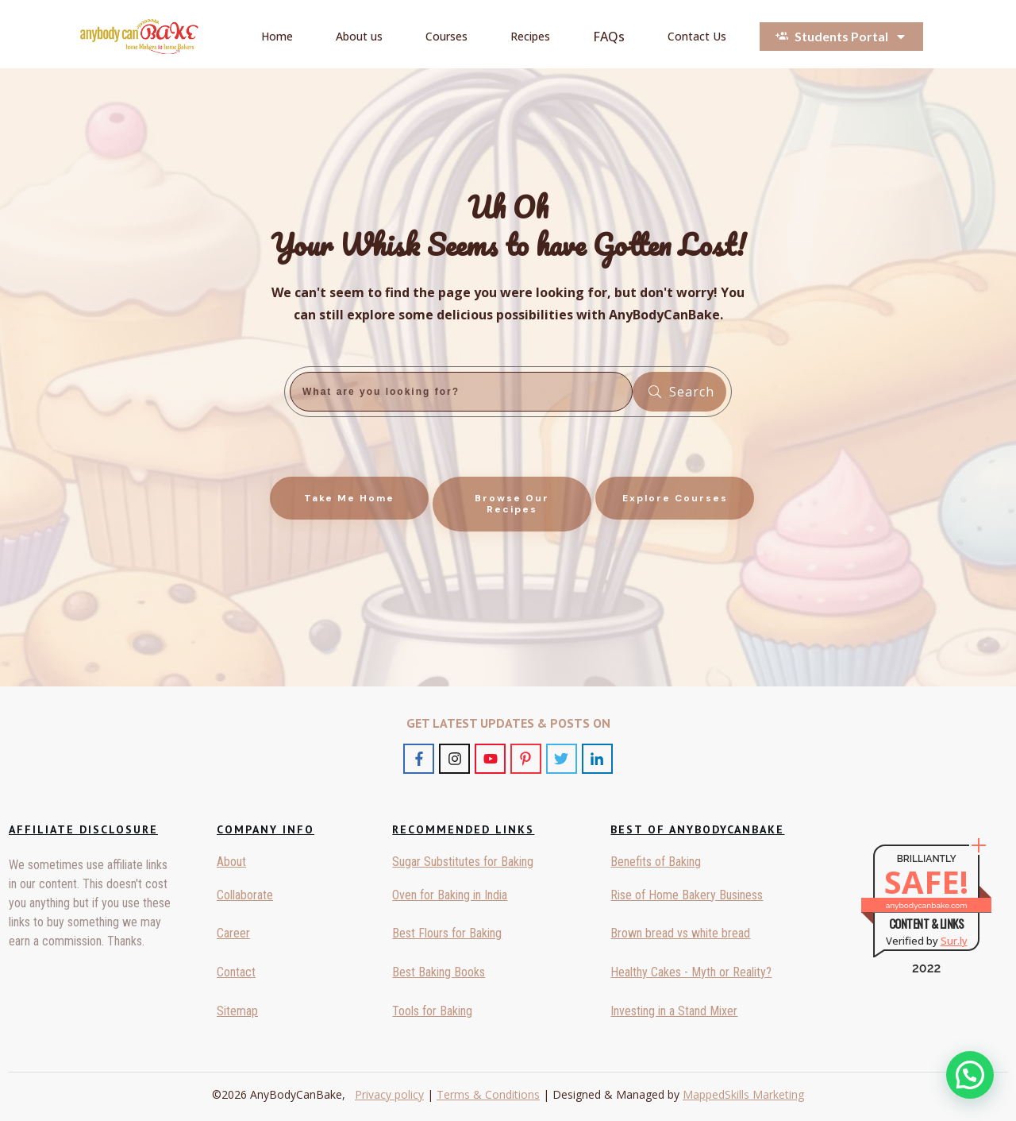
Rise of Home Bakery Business (686, 895)
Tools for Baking (432, 1011)
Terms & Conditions (488, 1094)
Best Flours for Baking (447, 933)
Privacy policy (389, 1094)
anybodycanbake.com (927, 905)
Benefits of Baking (655, 861)
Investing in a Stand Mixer (673, 1011)
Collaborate (245, 895)
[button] (970, 1075)
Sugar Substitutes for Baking (462, 861)
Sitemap (237, 1011)
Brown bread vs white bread (680, 933)
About (231, 861)
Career (233, 933)
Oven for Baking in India (449, 895)
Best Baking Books (438, 972)
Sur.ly (954, 941)
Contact (236, 972)
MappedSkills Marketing (743, 1094)
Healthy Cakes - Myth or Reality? (691, 972)
